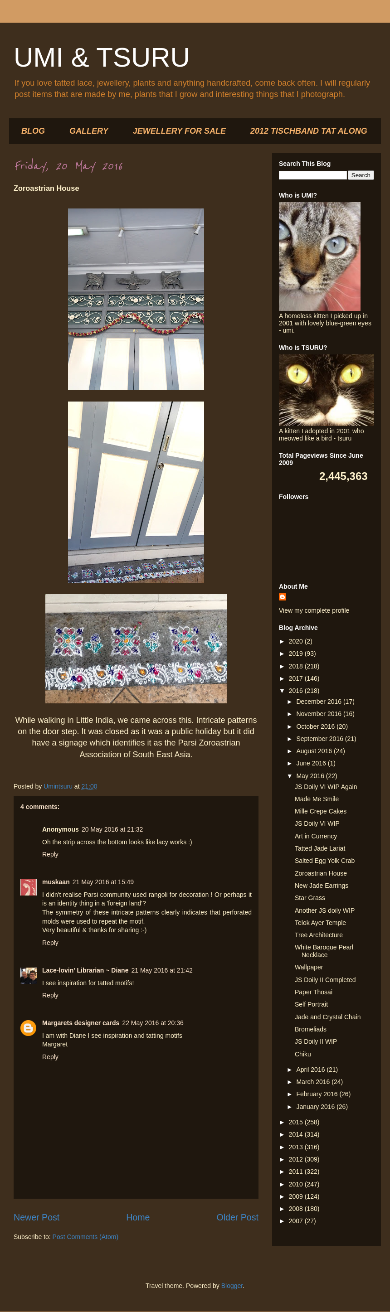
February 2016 (317, 1094)
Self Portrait (311, 1004)
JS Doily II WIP (316, 1041)
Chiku (303, 1054)
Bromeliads (311, 1029)
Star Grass (310, 897)
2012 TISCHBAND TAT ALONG (308, 131)
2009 (297, 1196)
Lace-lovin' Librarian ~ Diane (85, 970)
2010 (297, 1184)
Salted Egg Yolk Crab (325, 860)
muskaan (56, 882)
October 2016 (316, 726)
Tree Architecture (319, 935)
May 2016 (311, 775)
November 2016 (319, 713)
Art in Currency (316, 836)
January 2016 (316, 1106)
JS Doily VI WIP (317, 823)
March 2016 (314, 1081)
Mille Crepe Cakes (320, 811)
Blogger (232, 1285)
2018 (297, 666)
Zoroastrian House (321, 873)
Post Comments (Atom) (85, 1236)
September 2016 (320, 738)
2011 (297, 1171)
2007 (297, 1221)
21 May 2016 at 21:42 (161, 970)
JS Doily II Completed (325, 979)
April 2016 (311, 1069)
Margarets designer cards (80, 1022)
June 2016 (311, 763)
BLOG (33, 131)
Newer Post (36, 1217)
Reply (50, 854)
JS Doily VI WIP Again (326, 786)
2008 (297, 1208)
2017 (297, 678)
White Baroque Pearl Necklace (324, 951)
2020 (297, 641)
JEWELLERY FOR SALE (179, 131)
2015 (297, 1122)
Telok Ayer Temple (320, 922)
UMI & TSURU (102, 57)
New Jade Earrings (321, 885)
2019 (297, 653)
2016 (297, 690)
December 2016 (319, 701)
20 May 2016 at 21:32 (112, 829)
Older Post (237, 1217)
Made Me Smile (317, 799)
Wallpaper (309, 967)
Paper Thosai (313, 992)
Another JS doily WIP (325, 910)
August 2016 (315, 751)
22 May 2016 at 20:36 (152, 1022)
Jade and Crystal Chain (328, 1017)
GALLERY (88, 131)
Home (138, 1217)
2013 (297, 1147)
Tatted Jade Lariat (320, 848)
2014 (297, 1134)
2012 (297, 1159)
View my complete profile (314, 610)
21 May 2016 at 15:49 (103, 882)
